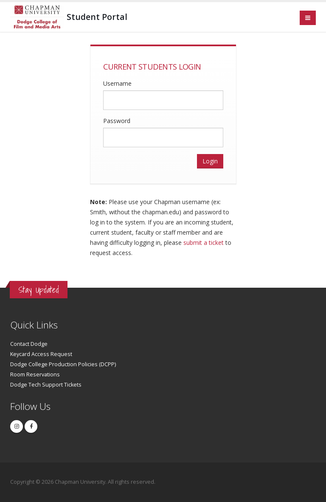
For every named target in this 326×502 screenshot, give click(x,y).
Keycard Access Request (41, 354)
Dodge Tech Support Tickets (46, 384)
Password (116, 121)
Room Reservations (35, 374)
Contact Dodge (29, 344)
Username (117, 83)
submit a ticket (203, 242)
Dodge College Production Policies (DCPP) (63, 364)
